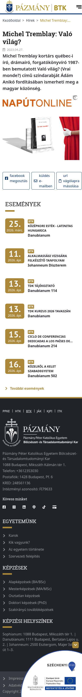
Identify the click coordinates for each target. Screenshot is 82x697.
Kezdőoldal (12, 20)
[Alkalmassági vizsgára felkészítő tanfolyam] (41, 260)
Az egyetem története (26, 549)
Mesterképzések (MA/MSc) (30, 588)
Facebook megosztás (16, 178)
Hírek (30, 20)
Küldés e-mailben (43, 180)
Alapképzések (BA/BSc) (27, 581)
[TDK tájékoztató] (32, 288)
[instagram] (14, 507)
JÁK (39, 411)
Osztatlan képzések (24, 595)
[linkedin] (24, 507)
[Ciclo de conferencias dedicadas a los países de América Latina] (41, 341)
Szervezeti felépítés (24, 556)
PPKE (6, 411)
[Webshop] (54, 507)
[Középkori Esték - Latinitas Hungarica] (41, 230)
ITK (59, 411)
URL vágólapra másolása (69, 180)
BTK (29, 411)
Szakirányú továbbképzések (31, 609)
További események (24, 388)
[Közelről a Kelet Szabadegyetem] (41, 371)
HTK (18, 411)
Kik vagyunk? (19, 542)
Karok (13, 535)
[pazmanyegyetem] (37, 6)
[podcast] (34, 507)
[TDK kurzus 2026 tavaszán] (39, 313)
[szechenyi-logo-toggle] (75, 645)
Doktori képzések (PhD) (27, 602)
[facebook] (6, 507)
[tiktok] (44, 507)
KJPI (49, 411)
